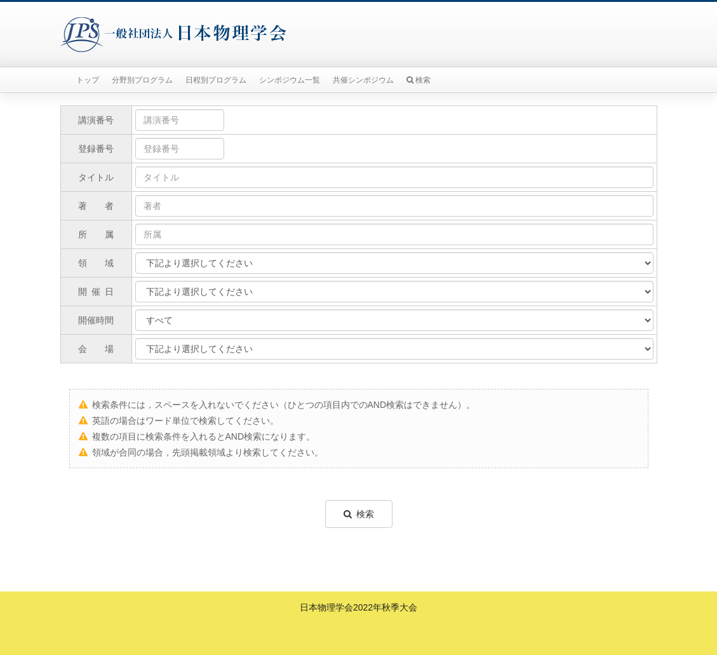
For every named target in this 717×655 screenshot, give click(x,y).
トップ (87, 80)
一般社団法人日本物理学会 (173, 34)
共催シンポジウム (363, 80)
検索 (418, 80)
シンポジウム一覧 (289, 80)
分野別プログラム (142, 80)
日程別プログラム (215, 80)
